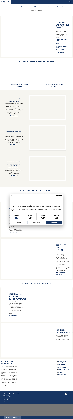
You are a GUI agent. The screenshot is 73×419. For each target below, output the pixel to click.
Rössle (20, 1)
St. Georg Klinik (33, 1)
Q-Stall (16, 1)
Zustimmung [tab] (18, 198)
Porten (5, 2)
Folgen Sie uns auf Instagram (36, 283)
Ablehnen (19, 222)
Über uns (12, 1)
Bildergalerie (59, 274)
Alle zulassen (54, 222)
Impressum (4, 413)
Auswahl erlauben (36, 222)
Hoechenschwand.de (60, 272)
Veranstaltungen (43, 1)
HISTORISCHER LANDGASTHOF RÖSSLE (62, 24)
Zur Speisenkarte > (60, 51)
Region (38, 1)
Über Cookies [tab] (54, 198)
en (71, 2)
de (69, 2)
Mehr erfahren (59, 343)
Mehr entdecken (12, 315)
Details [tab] (36, 198)
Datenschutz (9, 413)
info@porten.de (6, 401)
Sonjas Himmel (26, 1)
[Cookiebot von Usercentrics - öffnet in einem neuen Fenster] (57, 195)
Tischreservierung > (60, 52)
